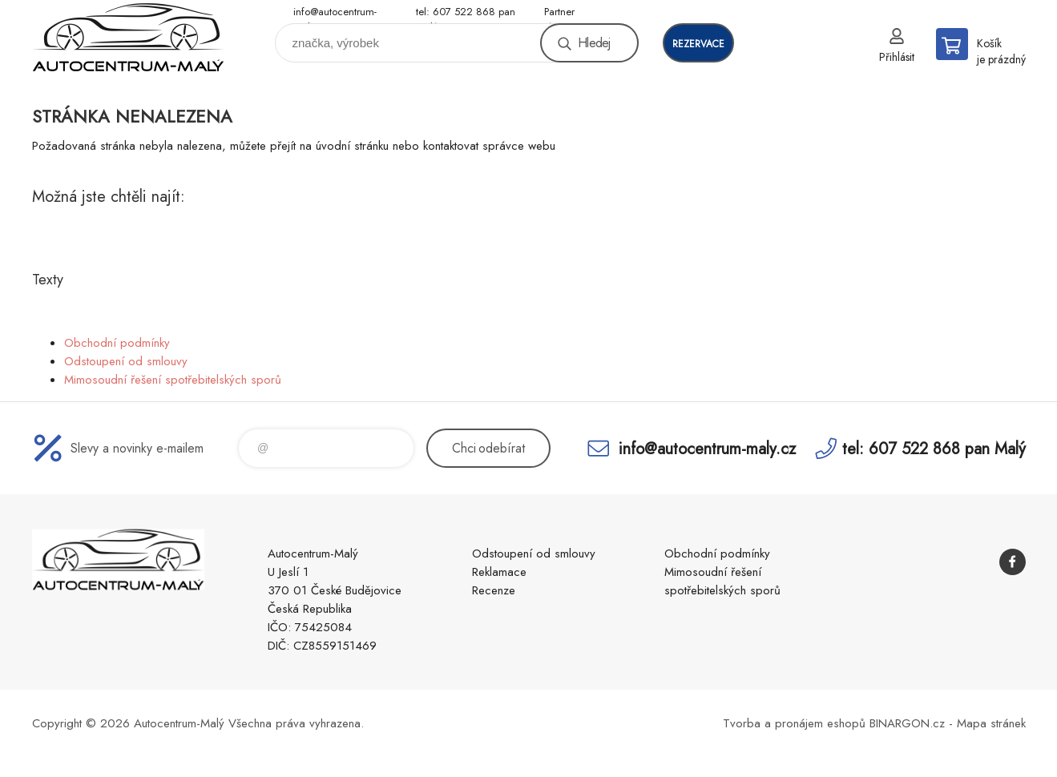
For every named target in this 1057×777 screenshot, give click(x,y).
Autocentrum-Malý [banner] (128, 37)
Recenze (493, 590)
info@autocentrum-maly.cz (335, 12)
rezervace (698, 44)
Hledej (594, 43)
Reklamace (499, 572)
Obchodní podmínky (117, 343)
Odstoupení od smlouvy (126, 361)
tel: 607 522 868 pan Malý (465, 12)
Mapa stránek (991, 723)
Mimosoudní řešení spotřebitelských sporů (172, 379)
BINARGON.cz (907, 723)
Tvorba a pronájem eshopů (794, 723)
